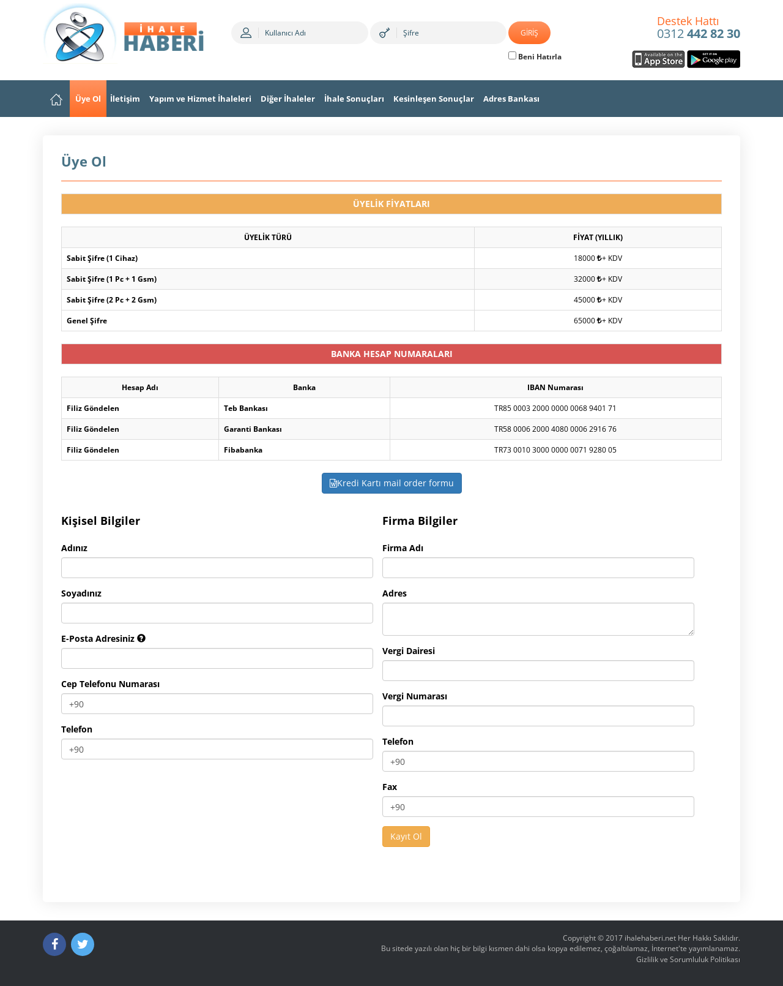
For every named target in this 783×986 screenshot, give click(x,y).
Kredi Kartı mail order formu (392, 483)
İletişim (125, 98)
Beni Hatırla (535, 56)
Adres (394, 593)
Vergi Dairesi (408, 651)
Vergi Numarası (414, 696)
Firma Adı (402, 548)
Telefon (76, 729)
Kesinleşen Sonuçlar (433, 98)
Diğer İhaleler (288, 98)
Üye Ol (88, 98)
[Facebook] (54, 944)
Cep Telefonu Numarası (110, 684)
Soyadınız (81, 593)
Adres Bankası (511, 98)
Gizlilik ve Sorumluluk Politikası (688, 959)
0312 (698, 28)
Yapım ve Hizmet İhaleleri (200, 98)
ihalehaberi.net (650, 938)
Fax (389, 786)
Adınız (74, 548)
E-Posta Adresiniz (103, 638)
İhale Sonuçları (354, 98)
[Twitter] (82, 944)
